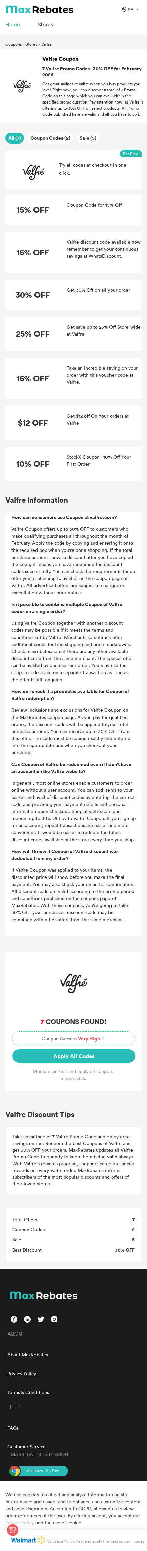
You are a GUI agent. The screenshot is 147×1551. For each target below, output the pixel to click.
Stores (31, 44)
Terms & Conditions (28, 1392)
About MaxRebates (27, 1354)
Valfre (46, 44)
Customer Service (26, 1446)
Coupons (13, 44)
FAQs (13, 1428)
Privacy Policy (21, 1373)
